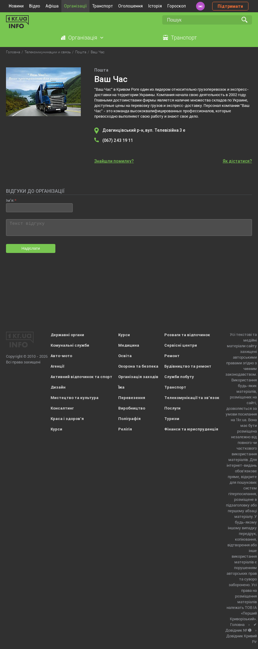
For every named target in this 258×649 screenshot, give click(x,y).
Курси (56, 429)
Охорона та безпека (138, 366)
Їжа (121, 387)
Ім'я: (10, 200)
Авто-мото (61, 356)
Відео (34, 6)
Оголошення (130, 6)
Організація (82, 37)
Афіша (52, 6)
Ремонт (172, 356)
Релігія (125, 429)
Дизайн (58, 387)
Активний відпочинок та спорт (81, 376)
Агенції (57, 366)
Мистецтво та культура (74, 397)
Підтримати (230, 6)
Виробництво (131, 408)
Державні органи (67, 335)
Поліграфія (129, 418)
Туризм (171, 418)
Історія (155, 6)
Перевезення (131, 397)
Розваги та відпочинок (187, 335)
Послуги (172, 408)
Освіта (125, 356)
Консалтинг (62, 408)
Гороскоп (176, 6)
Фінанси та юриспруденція (191, 429)
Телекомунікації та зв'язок (191, 397)
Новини (16, 6)
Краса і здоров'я (67, 418)
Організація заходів (138, 376)
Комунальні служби (70, 345)
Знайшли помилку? (114, 161)
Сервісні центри (180, 345)
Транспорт (102, 6)
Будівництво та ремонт (187, 366)
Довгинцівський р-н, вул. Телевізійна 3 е (143, 130)
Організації (75, 6)
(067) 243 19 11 (117, 140)
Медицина (128, 345)
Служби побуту (179, 376)
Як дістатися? (237, 161)
